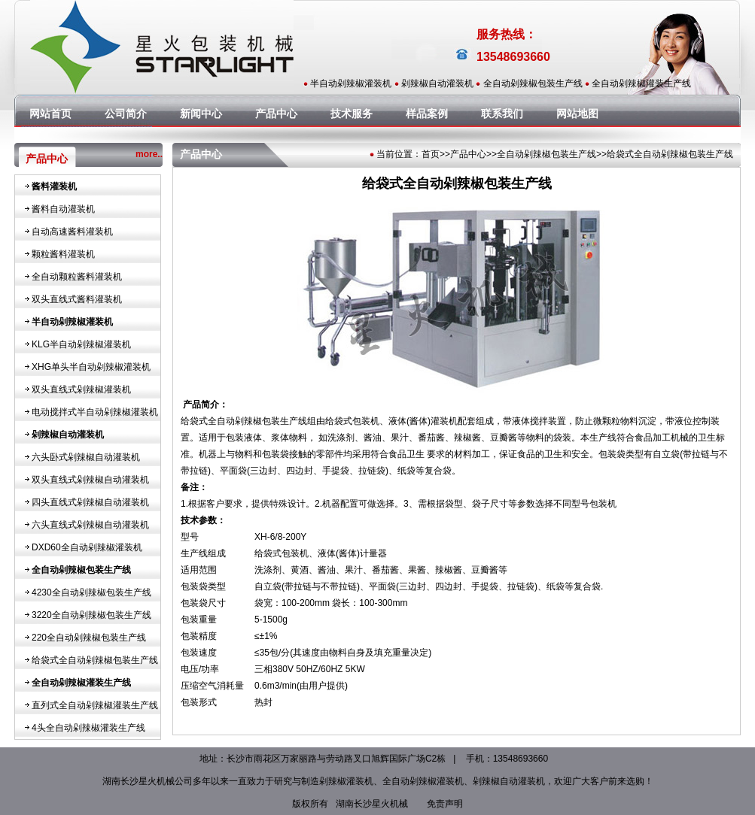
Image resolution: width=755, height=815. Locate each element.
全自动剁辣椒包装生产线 (533, 83)
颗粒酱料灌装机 (63, 254)
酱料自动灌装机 (63, 209)
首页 (431, 154)
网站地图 (577, 114)
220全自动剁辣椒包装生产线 (89, 637)
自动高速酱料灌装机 (72, 231)
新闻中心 (201, 114)
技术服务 (351, 114)
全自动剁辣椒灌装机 (423, 781)
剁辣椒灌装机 (346, 781)
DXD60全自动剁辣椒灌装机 (87, 547)
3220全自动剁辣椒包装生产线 (91, 615)
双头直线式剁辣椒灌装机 (81, 389)
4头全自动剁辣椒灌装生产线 (88, 728)
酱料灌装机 (54, 186)
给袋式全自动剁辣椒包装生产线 (95, 660)
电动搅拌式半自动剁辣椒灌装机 (95, 412)
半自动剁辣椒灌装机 (350, 83)
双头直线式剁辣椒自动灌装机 (90, 479)
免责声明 (445, 803)
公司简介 (126, 114)
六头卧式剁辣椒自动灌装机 (86, 457)
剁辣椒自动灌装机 (437, 83)
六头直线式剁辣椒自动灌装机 (90, 525)
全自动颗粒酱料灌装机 (77, 276)
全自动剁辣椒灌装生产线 (641, 83)
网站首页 (50, 114)
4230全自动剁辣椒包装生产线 (91, 592)
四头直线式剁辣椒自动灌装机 (90, 502)
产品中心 (276, 114)
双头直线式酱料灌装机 (77, 299)
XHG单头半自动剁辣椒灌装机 (91, 367)
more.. (149, 154)
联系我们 (502, 114)
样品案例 (427, 114)
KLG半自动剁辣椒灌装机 (81, 344)
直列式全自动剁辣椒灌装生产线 (95, 705)
